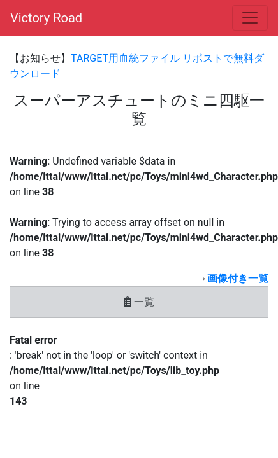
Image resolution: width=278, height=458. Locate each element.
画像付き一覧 (237, 278)
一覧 (139, 302)
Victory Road (46, 17)
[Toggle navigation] (250, 18)
